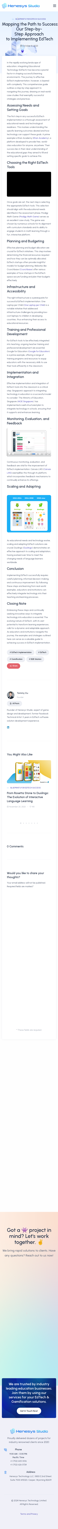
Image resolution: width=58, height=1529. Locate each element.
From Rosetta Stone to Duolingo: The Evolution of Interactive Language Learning (28, 797)
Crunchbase (26, 269)
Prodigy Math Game (29, 216)
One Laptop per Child (34, 305)
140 (32, 807)
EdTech (43, 652)
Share (13, 666)
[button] (20, 823)
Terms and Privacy (29, 1514)
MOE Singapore (25, 401)
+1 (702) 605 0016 (18, 1461)
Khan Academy (40, 138)
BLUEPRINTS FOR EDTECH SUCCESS (31, 19)
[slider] (16, 454)
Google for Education (39, 351)
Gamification (17, 659)
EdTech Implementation (22, 652)
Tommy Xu (22, 693)
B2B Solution (36, 659)
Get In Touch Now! (29, 1411)
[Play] (10, 454)
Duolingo (28, 547)
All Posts (14, 703)
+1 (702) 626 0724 (18, 1464)
